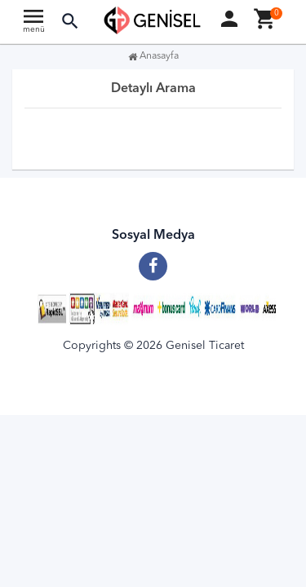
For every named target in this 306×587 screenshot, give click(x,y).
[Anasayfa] (153, 20)
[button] (70, 22)
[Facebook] (153, 260)
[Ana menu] (33, 25)
